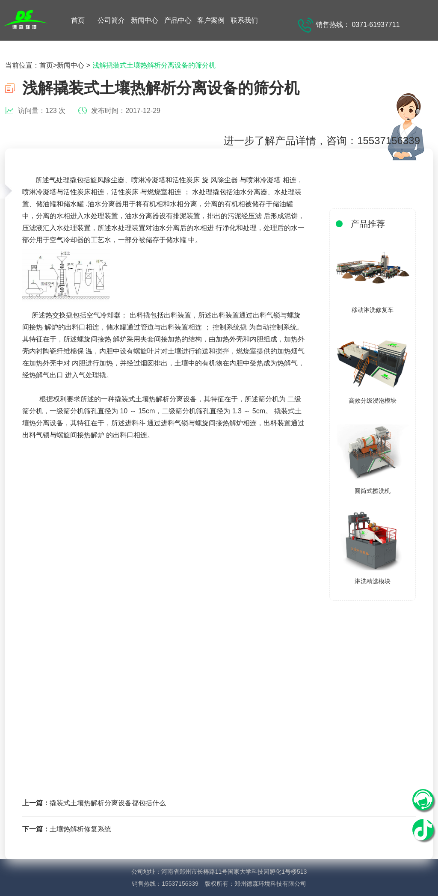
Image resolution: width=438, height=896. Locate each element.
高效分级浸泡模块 (373, 400)
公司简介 (111, 20)
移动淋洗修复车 (373, 309)
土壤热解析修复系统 (80, 829)
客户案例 (211, 20)
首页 (78, 20)
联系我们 (244, 20)
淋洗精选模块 (373, 581)
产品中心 (178, 20)
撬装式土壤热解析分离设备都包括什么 (108, 803)
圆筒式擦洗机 (373, 490)
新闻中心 (144, 20)
